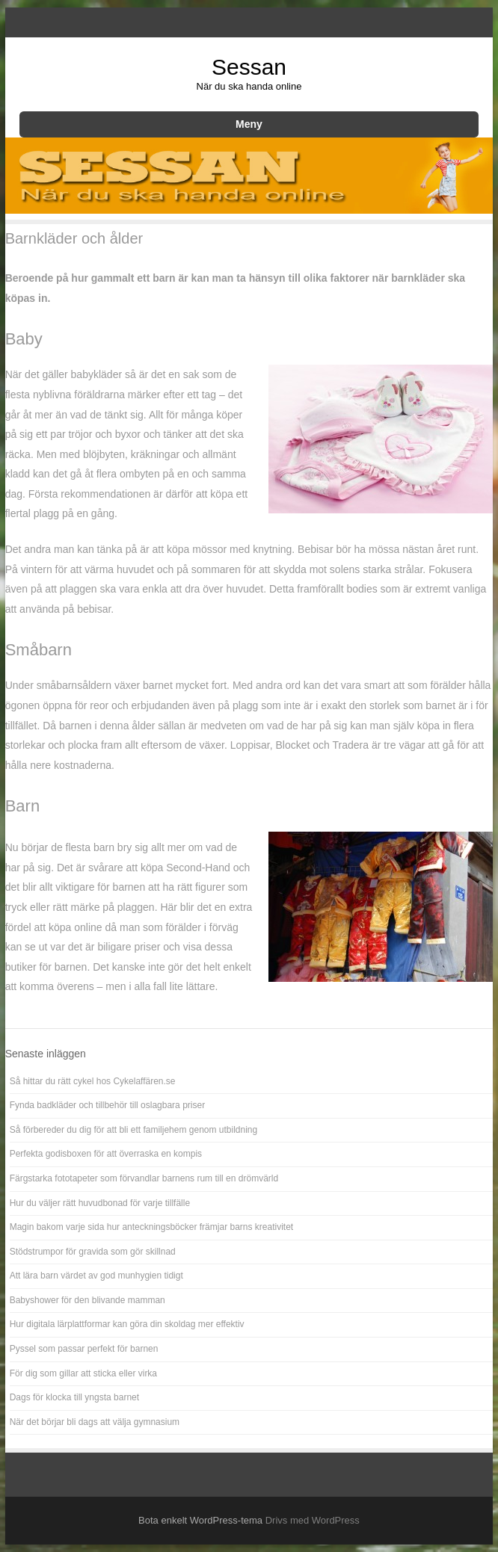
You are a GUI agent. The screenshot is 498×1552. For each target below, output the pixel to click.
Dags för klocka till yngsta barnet (74, 1397)
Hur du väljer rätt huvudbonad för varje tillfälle (100, 1203)
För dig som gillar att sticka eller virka (83, 1373)
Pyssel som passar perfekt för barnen (84, 1349)
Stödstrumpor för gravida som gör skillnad (93, 1251)
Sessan (249, 67)
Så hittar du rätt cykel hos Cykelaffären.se (93, 1081)
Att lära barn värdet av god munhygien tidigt (96, 1275)
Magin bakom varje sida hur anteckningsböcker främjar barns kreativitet (152, 1227)
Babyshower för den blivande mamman (87, 1300)
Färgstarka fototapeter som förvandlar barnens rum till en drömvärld (144, 1178)
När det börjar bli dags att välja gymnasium (94, 1422)
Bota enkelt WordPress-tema (200, 1520)
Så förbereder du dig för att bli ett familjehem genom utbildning (134, 1130)
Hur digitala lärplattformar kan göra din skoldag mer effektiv (127, 1324)
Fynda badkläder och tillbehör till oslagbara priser (107, 1105)
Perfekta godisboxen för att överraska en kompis (106, 1153)
